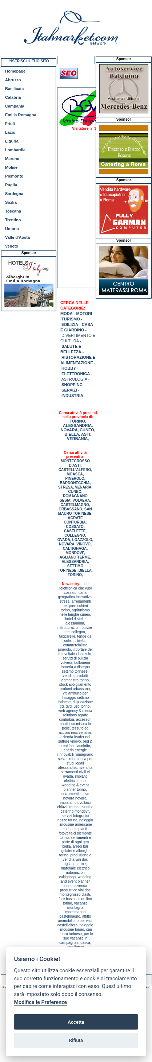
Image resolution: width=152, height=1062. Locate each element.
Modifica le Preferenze (40, 1002)
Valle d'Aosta (17, 237)
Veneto (11, 246)
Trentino (13, 220)
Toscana (13, 211)
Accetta (76, 1022)
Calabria (13, 97)
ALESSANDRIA (77, 425)
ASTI (85, 434)
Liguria (12, 141)
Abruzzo (13, 80)
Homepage (15, 71)
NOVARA (69, 430)
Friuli (10, 123)
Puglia (11, 185)
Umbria (12, 228)
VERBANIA (77, 438)
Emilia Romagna (20, 115)
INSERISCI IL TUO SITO (28, 61)
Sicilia (11, 202)
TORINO (77, 421)
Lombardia (15, 150)
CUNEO (87, 430)
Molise (11, 167)
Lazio (10, 132)
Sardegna (14, 193)
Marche (12, 158)
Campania (14, 106)
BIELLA (72, 434)
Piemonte (14, 176)
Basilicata (14, 88)
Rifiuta (76, 1040)
